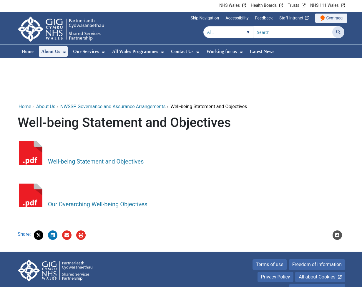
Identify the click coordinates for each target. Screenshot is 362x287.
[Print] (81, 195)
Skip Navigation (204, 18)
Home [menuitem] (27, 51)
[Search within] (228, 32)
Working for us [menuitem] (221, 51)
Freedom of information (317, 224)
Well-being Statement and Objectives (96, 121)
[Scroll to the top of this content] (337, 195)
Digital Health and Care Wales (313, 279)
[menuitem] (64, 52)
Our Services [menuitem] (86, 51)
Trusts (293, 5)
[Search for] (293, 32)
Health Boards (264, 5)
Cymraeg (334, 18)
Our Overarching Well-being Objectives (97, 164)
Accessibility (236, 18)
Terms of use (269, 224)
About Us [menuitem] (50, 51)
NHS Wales (229, 5)
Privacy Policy (275, 237)
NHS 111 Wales (324, 5)
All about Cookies (317, 237)
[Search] (338, 32)
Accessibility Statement (317, 249)
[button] (38, 195)
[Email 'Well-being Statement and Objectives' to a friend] (67, 195)
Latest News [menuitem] (262, 51)
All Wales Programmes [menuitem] (135, 51)
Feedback (264, 18)
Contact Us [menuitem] (182, 51)
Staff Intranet (291, 18)
